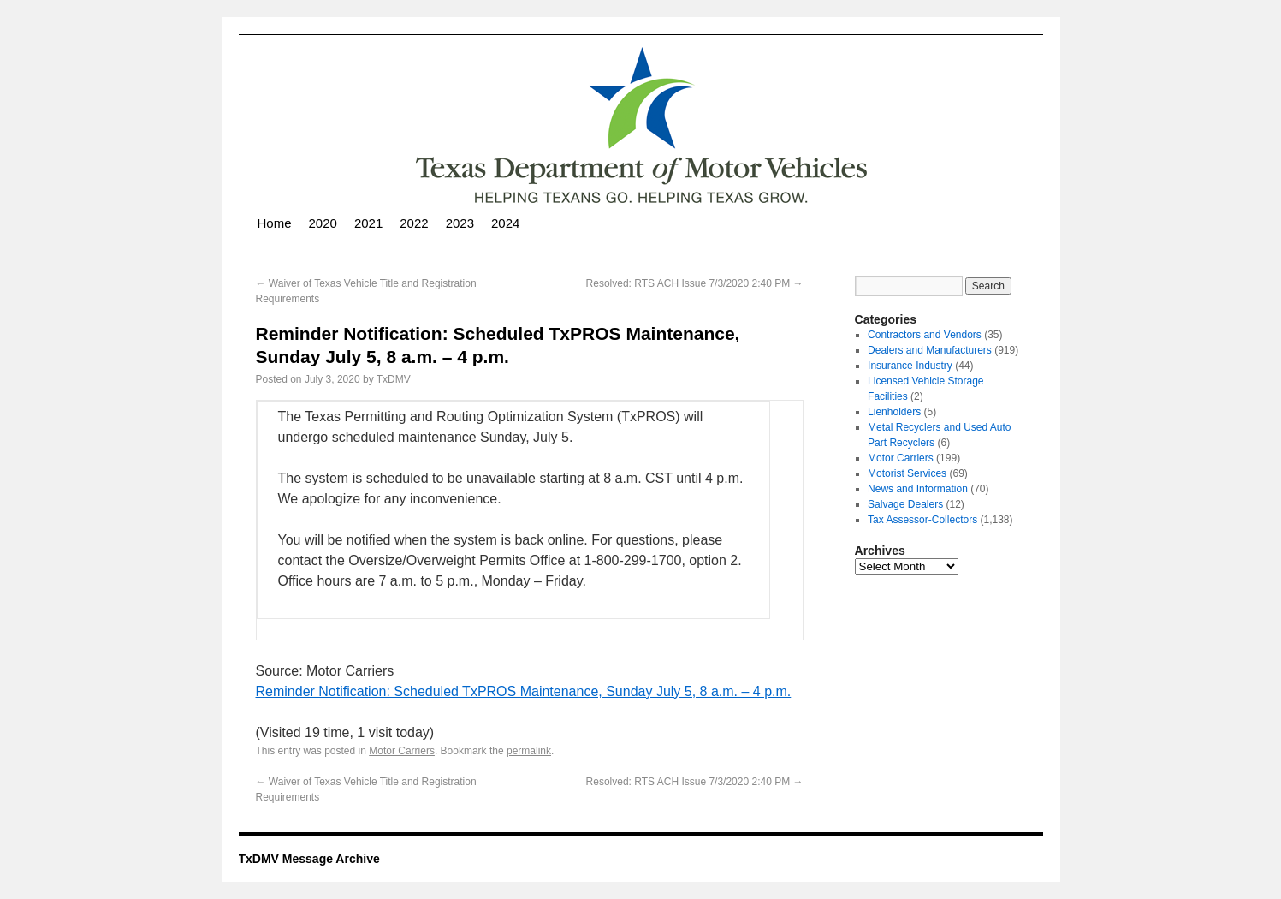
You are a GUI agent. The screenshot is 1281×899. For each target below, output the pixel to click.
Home (275, 223)
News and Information (918, 489)
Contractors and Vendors (925, 335)
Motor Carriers (402, 751)
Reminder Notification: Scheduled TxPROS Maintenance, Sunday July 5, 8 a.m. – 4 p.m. (524, 691)
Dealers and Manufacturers (930, 350)
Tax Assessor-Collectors (922, 520)
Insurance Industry (910, 366)
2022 (414, 223)
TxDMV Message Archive (309, 859)
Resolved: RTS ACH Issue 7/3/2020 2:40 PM (695, 283)
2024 (505, 223)
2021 (368, 223)
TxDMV (394, 379)
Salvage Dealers (905, 504)
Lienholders (894, 412)
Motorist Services (907, 473)
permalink (529, 751)
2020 (323, 223)
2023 (460, 223)
